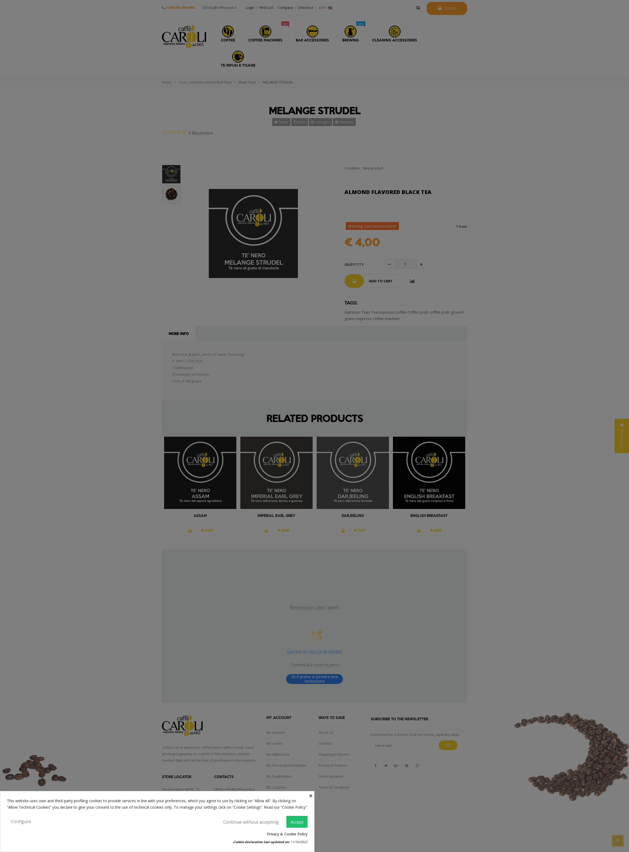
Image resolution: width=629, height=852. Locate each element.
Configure (21, 821)
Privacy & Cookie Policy (287, 833)
